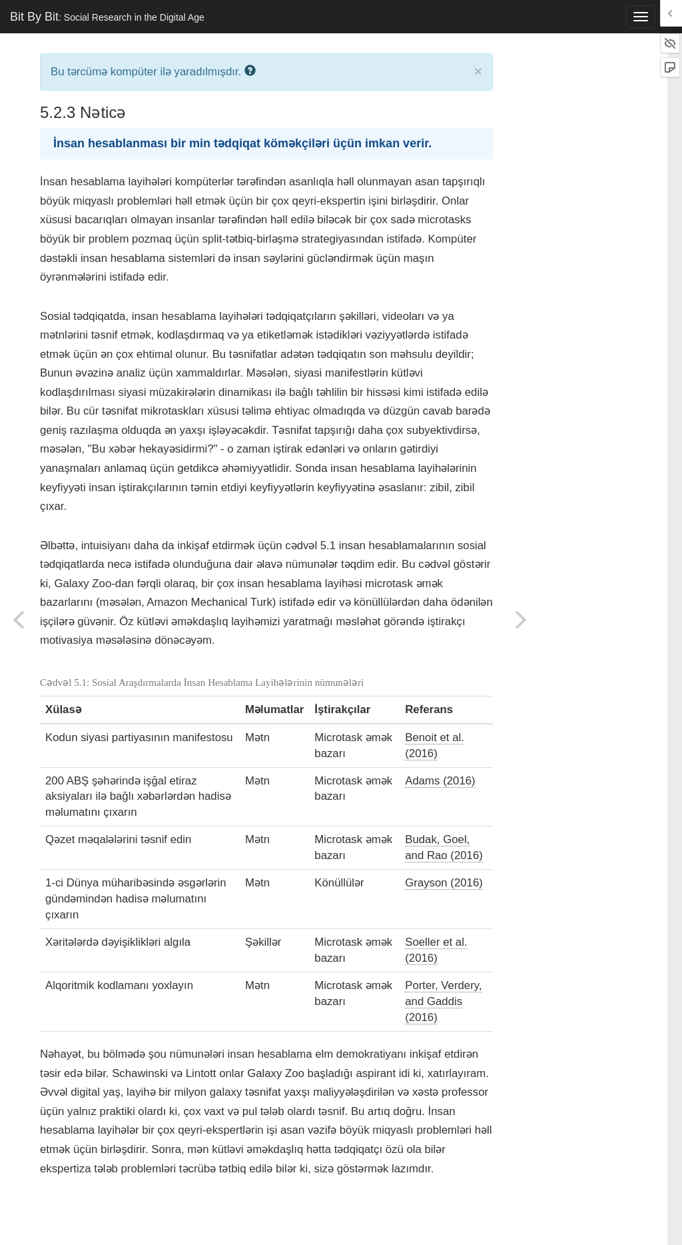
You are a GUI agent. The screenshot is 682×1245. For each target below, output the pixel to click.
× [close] (478, 71)
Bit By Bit (107, 16)
